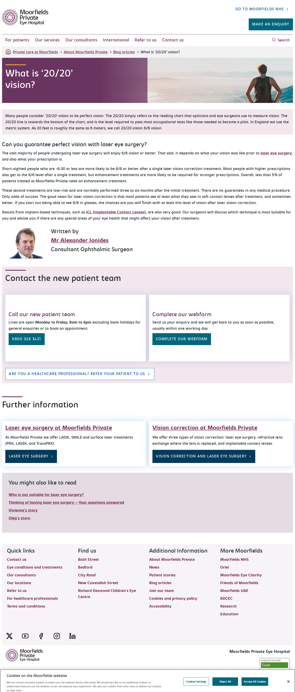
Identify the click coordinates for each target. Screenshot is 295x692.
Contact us (173, 40)
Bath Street (88, 559)
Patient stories (162, 575)
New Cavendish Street (98, 583)
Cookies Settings (196, 686)
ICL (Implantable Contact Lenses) (116, 212)
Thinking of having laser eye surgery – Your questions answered (66, 502)
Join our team (161, 590)
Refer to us (146, 40)
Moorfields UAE (234, 590)
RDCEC (226, 598)
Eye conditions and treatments (34, 567)
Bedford (85, 567)
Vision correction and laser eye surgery (204, 456)
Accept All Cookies (255, 686)
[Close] (288, 686)
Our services (47, 40)
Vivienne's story (23, 510)
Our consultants (81, 40)
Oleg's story (19, 518)
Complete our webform (182, 339)
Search (281, 40)
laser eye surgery (276, 153)
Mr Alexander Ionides (80, 240)
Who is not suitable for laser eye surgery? (46, 494)
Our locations (19, 583)
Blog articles (124, 52)
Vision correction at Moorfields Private (204, 427)
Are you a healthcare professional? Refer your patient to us (80, 374)
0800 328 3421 (26, 339)
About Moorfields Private (86, 52)
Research (228, 606)
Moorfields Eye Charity (241, 575)
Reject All (225, 686)
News (154, 567)
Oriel (224, 567)
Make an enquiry (270, 24)
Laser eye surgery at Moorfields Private (58, 427)
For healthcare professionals (32, 598)
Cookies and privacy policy (173, 598)
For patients (17, 40)
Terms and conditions (26, 606)
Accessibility (160, 606)
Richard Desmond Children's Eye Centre (107, 590)
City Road (87, 575)
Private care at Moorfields (31, 52)
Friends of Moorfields (239, 583)
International (116, 40)
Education (229, 614)
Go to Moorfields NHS (262, 9)
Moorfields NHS (234, 559)
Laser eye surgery (31, 456)
